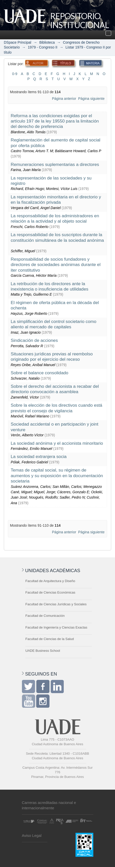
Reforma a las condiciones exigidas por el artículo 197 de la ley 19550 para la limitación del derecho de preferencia (55, 121)
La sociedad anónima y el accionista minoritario (57, 443)
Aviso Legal (32, 835)
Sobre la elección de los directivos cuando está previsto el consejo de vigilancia (56, 408)
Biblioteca (47, 42)
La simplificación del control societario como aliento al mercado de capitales (53, 324)
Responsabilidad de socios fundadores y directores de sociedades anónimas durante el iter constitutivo (55, 265)
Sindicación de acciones (34, 340)
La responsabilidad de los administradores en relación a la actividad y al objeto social (55, 218)
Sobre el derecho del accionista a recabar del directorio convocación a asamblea (55, 389)
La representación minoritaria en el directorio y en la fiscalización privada (56, 199)
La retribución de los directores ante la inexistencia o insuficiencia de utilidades (49, 286)
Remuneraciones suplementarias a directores (55, 164)
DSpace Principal (17, 42)
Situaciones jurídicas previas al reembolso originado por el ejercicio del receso (52, 356)
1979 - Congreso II (42, 47)
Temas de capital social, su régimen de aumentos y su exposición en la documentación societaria (57, 475)
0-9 (14, 74)
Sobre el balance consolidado (39, 372)
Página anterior (64, 99)
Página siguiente (91, 99)
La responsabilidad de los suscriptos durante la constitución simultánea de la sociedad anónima (57, 237)
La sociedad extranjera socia (39, 456)
